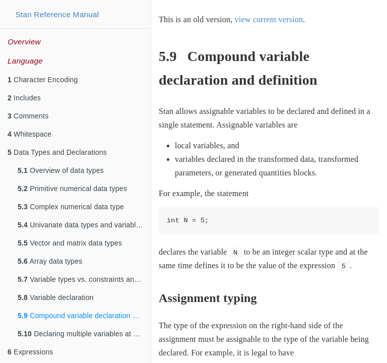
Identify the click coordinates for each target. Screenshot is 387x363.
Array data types (50, 261)
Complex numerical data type (71, 207)
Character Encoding (43, 80)
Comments (28, 116)
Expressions (30, 352)
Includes (24, 98)
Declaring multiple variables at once (83, 334)
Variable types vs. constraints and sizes (84, 279)
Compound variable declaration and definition (84, 316)
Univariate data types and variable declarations (84, 225)
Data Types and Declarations (57, 152)
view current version (269, 19)
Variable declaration (56, 297)
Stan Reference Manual (57, 14)
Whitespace (29, 134)
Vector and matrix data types (70, 243)
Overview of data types (61, 170)
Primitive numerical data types (72, 189)
